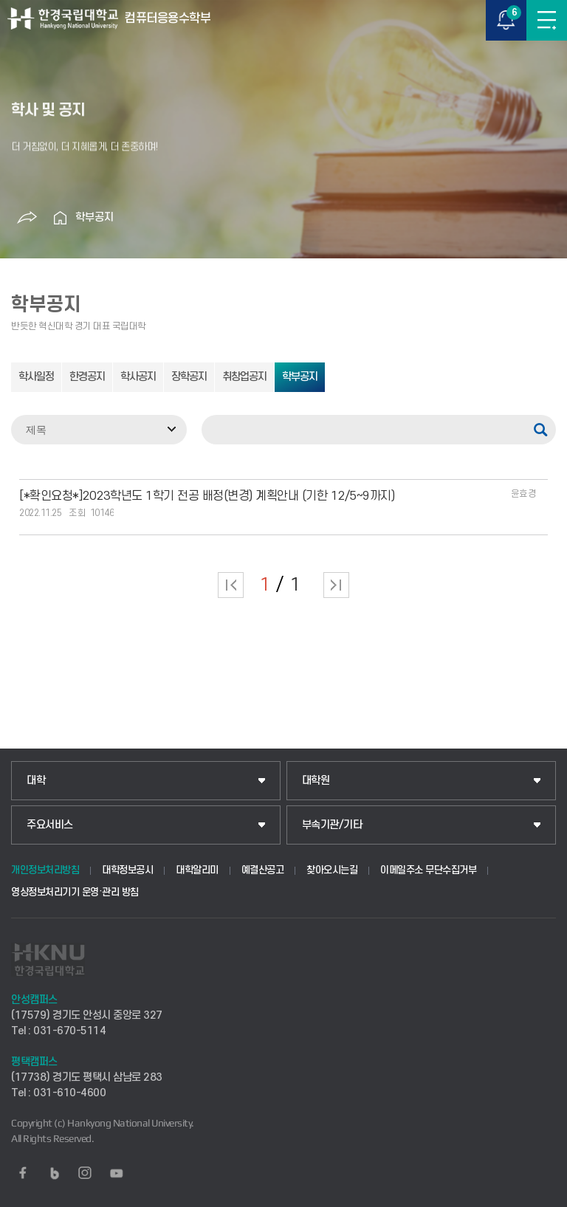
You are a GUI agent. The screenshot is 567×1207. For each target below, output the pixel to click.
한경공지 (87, 377)
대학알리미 (197, 870)
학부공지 (94, 217)
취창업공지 (244, 377)
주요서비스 (50, 825)
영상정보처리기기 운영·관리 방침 (75, 892)
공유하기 (27, 217)
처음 (231, 585)
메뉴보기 (546, 20)
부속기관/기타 (332, 825)
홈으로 (60, 217)
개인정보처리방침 (45, 870)
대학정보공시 (127, 870)
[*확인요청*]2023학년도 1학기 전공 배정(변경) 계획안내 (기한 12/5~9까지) (206, 496)
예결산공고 (262, 870)
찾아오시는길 (331, 870)
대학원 (316, 780)
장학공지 (189, 377)
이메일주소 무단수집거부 (428, 870)
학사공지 (138, 377)
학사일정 (36, 377)
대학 (36, 780)
